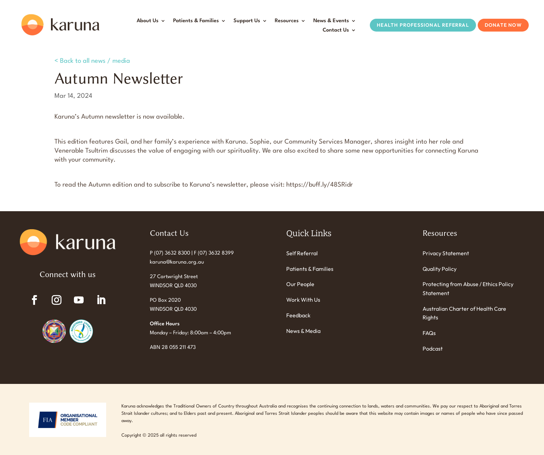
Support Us (246, 21)
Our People (300, 284)
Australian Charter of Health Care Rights (464, 313)
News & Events (331, 21)
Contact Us (336, 30)
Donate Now (503, 25)
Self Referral (302, 253)
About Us (148, 21)
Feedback (298, 315)
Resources (287, 21)
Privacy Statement (446, 253)
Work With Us (303, 299)
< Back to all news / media (92, 61)
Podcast (433, 348)
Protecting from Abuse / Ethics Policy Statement (468, 289)
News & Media (303, 330)
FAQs (429, 332)
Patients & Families (196, 21)
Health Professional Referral (423, 25)
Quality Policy (440, 268)
